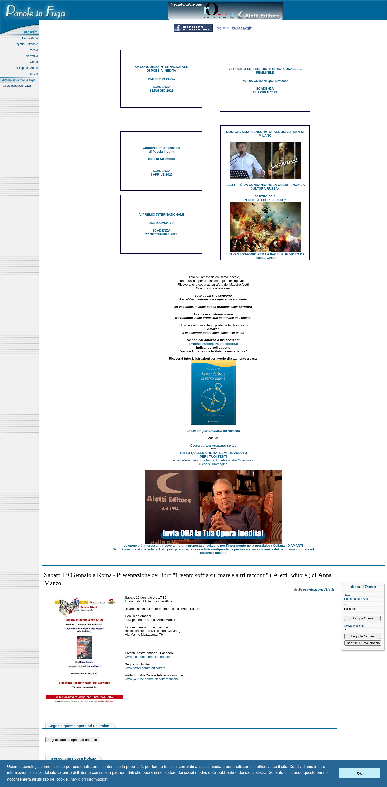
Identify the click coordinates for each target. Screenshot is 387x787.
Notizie (34, 74)
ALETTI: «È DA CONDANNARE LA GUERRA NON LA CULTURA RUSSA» (265, 186)
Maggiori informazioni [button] (89, 779)
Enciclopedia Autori (26, 68)
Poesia (34, 50)
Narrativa (32, 56)
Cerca (34, 62)
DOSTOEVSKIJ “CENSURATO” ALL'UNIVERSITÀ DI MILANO (265, 133)
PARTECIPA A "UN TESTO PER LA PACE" (265, 198)
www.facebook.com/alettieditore (147, 657)
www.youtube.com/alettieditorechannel (152, 679)
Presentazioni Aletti (356, 599)
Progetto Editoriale (26, 44)
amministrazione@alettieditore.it (213, 344)
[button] (333, 773)
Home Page (30, 38)
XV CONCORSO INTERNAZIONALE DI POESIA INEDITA (161, 68)
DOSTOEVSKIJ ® (161, 223)
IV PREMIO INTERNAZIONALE (161, 214)
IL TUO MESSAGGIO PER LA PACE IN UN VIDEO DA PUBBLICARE (265, 256)
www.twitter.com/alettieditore (145, 668)
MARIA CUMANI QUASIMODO (265, 81)
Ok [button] (359, 773)
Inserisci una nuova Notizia (72, 758)
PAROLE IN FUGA (161, 79)
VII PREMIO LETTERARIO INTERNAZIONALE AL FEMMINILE (265, 70)
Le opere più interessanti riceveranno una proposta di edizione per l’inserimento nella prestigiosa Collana (213, 545)
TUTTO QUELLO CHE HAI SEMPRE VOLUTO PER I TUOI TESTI (213, 454)
